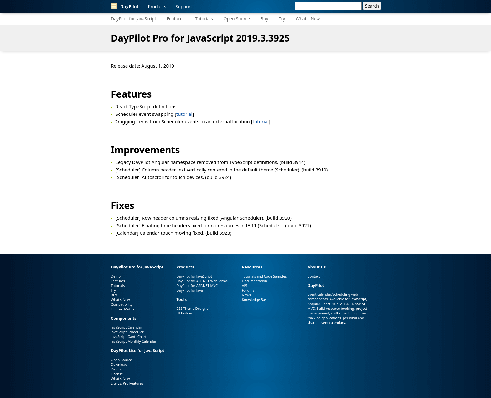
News (246, 295)
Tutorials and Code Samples (264, 276)
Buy (264, 19)
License (117, 373)
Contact (314, 276)
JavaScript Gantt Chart (128, 336)
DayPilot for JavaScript (133, 19)
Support (184, 6)
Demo (116, 276)
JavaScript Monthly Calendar (133, 341)
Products (157, 6)
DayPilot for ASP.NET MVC (197, 285)
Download (119, 364)
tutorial (184, 114)
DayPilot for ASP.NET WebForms (202, 280)
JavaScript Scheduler (127, 331)
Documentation (254, 280)
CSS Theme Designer (193, 308)
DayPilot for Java (189, 290)
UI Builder (184, 313)
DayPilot (125, 6)
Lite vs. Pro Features (127, 383)
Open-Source (121, 359)
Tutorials (204, 19)
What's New (308, 19)
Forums (248, 290)
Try (282, 19)
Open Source (236, 19)
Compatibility (121, 304)
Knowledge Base (255, 299)
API (244, 285)
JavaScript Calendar (126, 327)
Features (176, 19)
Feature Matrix (123, 309)
